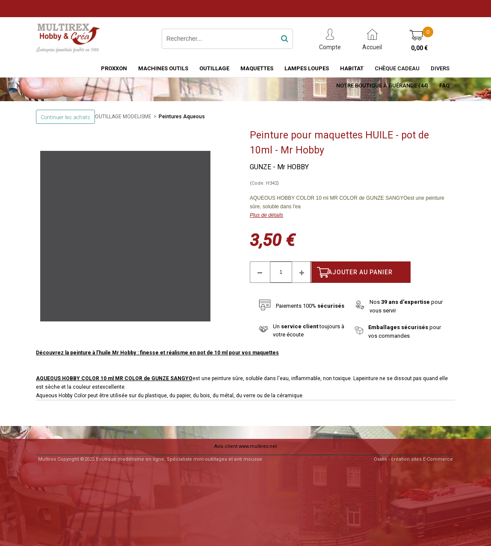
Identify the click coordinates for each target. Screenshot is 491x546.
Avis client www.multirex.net (245, 446)
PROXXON (114, 68)
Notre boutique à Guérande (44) (382, 85)
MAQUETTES (256, 68)
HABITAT (352, 68)
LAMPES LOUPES (306, 68)
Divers (440, 68)
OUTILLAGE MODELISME (123, 117)
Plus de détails (266, 215)
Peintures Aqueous (182, 117)
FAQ (444, 85)
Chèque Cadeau (397, 68)
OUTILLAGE (214, 68)
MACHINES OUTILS (163, 68)
